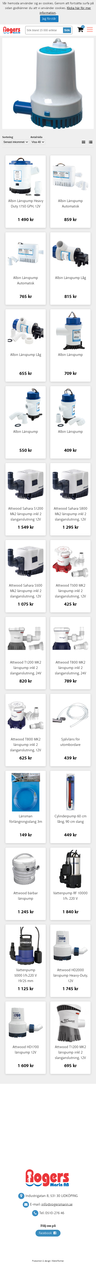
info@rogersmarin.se (57, 1204)
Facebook (48, 1233)
